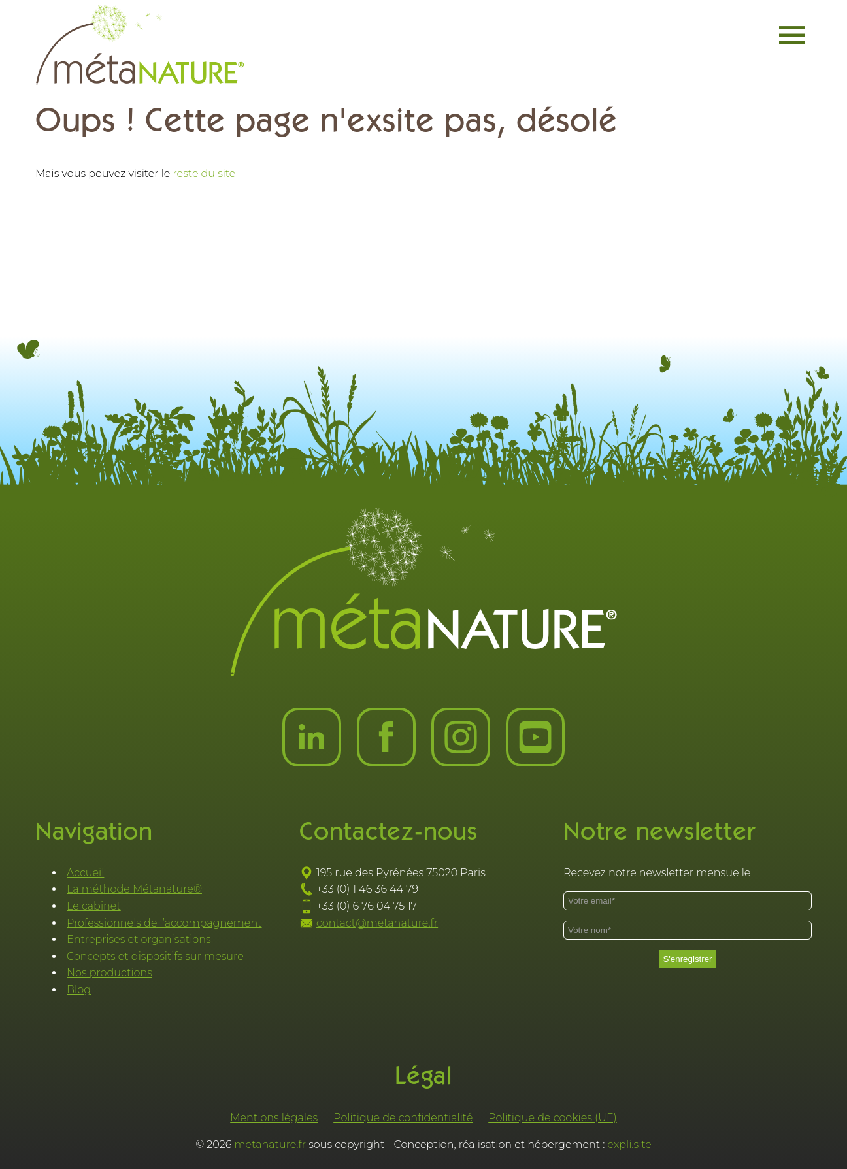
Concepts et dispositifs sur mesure (155, 956)
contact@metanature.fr (377, 923)
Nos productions (109, 972)
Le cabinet (94, 906)
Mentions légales (274, 1117)
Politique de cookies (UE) (552, 1117)
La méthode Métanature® (134, 889)
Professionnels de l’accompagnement (164, 923)
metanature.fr (271, 1144)
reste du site (204, 173)
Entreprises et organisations (139, 939)
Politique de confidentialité (403, 1117)
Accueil (85, 872)
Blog (79, 989)
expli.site (630, 1144)
